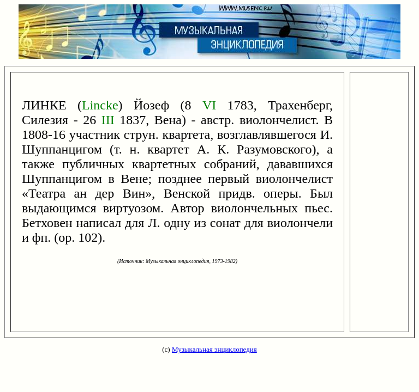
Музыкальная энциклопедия (214, 349)
